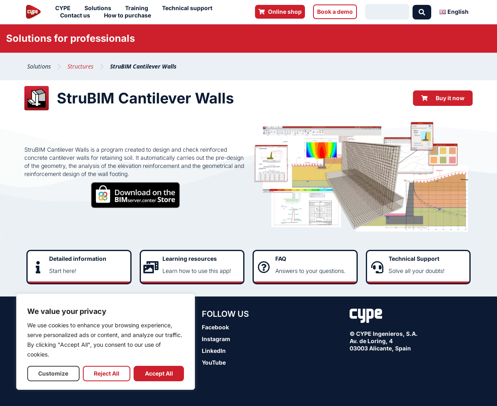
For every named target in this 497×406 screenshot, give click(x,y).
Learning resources (189, 258)
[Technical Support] (377, 267)
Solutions (99, 8)
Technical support (189, 8)
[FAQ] (264, 267)
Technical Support (414, 258)
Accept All (159, 373)
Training (138, 8)
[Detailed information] (38, 267)
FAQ (280, 258)
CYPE (65, 8)
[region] (105, 342)
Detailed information (77, 258)
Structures (80, 66)
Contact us (77, 15)
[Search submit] (422, 11)
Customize (53, 373)
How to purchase (129, 15)
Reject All (106, 373)
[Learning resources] (151, 267)
